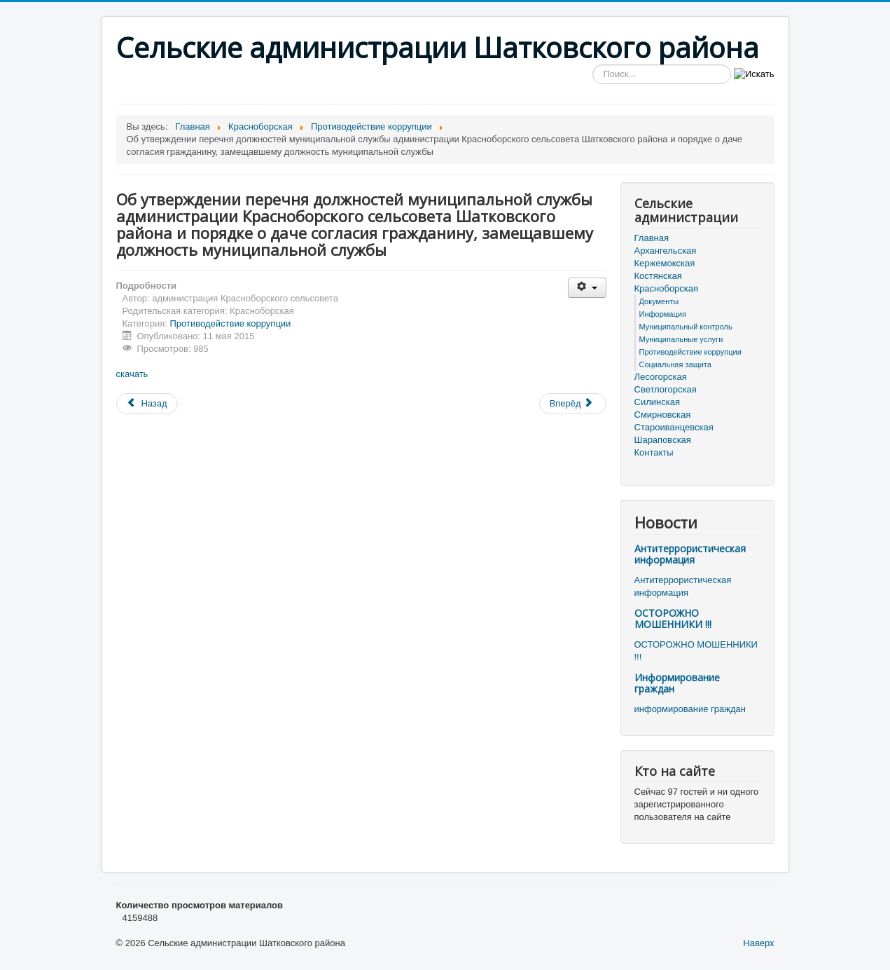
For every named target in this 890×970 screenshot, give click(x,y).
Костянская (658, 276)
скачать (132, 374)
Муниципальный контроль (685, 326)
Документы (659, 301)
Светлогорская (665, 389)
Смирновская (662, 414)
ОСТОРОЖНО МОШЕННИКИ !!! (672, 618)
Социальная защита (675, 364)
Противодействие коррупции (230, 323)
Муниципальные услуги (681, 339)
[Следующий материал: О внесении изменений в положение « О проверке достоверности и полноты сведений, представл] (572, 403)
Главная (651, 238)
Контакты (654, 452)
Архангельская (665, 250)
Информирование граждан (677, 683)
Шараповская (662, 440)
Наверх (758, 943)
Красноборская (666, 288)
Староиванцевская (674, 427)
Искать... (592, 64)
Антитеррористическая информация (690, 554)
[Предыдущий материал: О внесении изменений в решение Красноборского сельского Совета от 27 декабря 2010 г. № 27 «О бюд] (147, 403)
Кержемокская (664, 263)
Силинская (657, 402)
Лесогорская (660, 376)
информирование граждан (690, 709)
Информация (662, 314)
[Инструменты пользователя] (587, 288)
